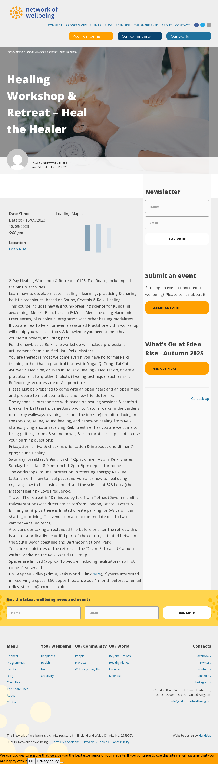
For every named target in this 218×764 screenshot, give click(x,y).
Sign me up (177, 239)
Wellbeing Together (88, 669)
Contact (182, 25)
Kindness (115, 675)
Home (10, 51)
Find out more (164, 368)
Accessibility (121, 742)
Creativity (47, 675)
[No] (62, 762)
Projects (80, 662)
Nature (45, 669)
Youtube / (204, 669)
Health (45, 662)
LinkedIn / (204, 675)
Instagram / (203, 682)
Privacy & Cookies (96, 742)
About (167, 25)
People (80, 656)
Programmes (76, 25)
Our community (136, 35)
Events (95, 25)
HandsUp (205, 735)
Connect (55, 25)
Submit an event (166, 308)
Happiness (48, 656)
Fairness (114, 669)
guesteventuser (55, 163)
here (97, 573)
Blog (108, 25)
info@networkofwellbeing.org (191, 701)
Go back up (200, 398)
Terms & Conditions (66, 742)
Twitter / (205, 662)
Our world (180, 35)
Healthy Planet (119, 662)
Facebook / (203, 656)
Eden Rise (123, 25)
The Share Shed (146, 25)
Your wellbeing (86, 35)
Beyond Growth (120, 656)
